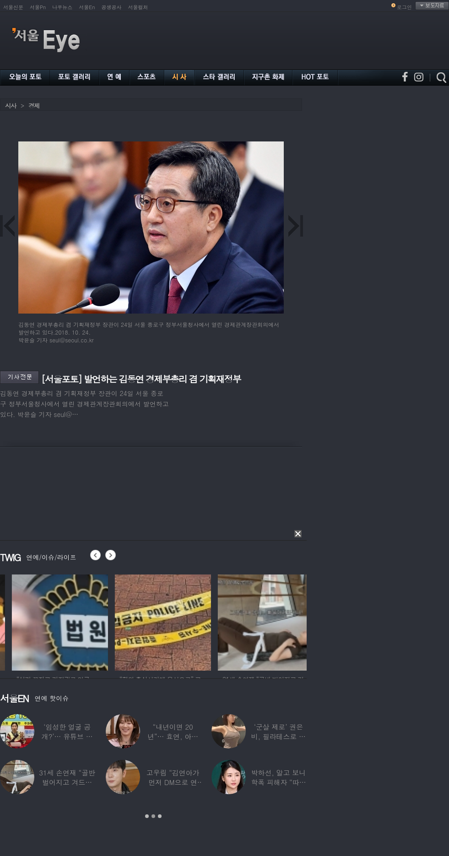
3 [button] (160, 816)
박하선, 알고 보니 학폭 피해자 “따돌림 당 (278, 782)
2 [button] (153, 816)
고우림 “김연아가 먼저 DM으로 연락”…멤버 (173, 782)
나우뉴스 (62, 7)
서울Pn (38, 7)
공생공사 (112, 7)
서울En (87, 7)
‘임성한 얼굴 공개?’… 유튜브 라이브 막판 (67, 736)
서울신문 (13, 7)
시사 (10, 105)
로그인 (404, 7)
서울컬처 (138, 7)
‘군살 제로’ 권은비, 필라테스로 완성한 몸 (278, 736)
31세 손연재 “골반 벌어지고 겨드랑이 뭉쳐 (67, 782)
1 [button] (147, 816)
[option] (135, 621)
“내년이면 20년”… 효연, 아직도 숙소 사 (172, 736)
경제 (33, 105)
